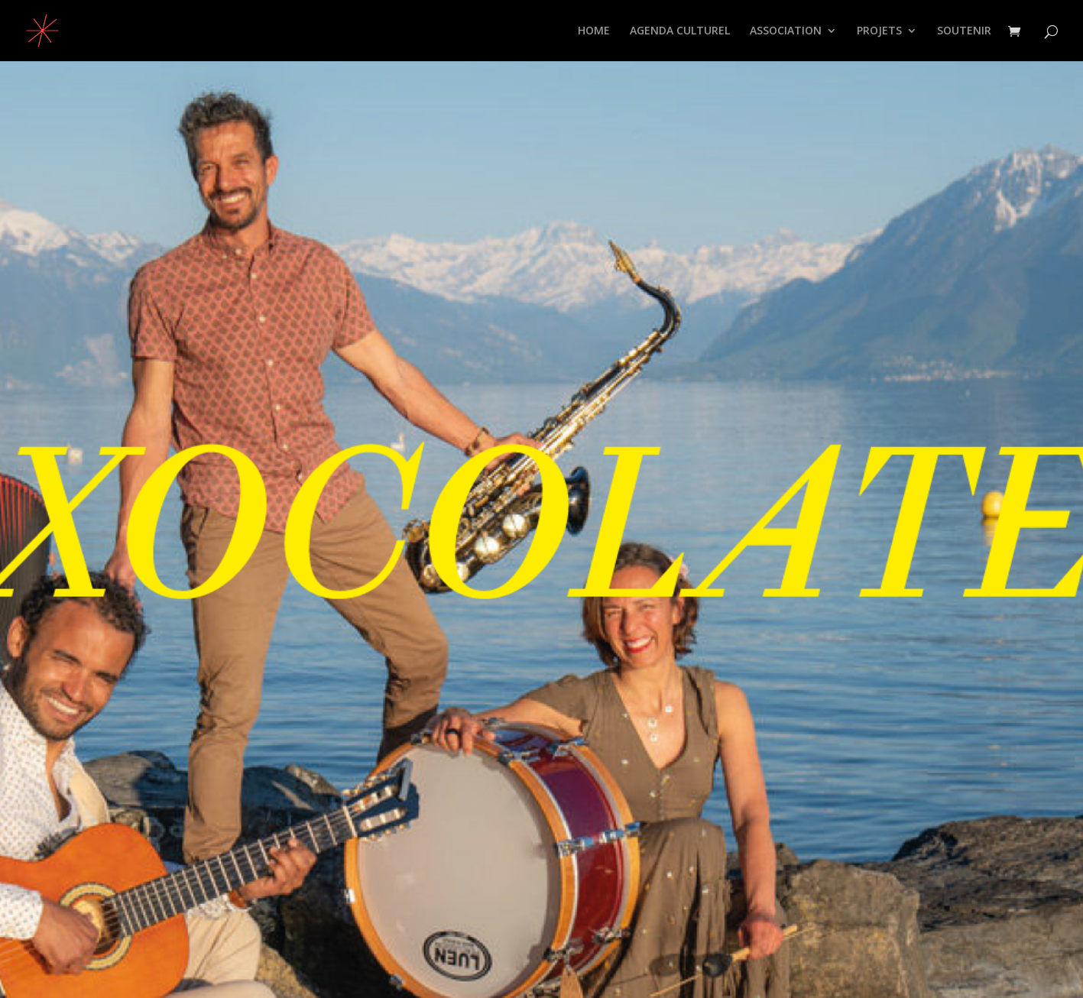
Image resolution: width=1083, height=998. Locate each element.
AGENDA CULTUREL (680, 31)
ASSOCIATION (786, 31)
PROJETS (879, 31)
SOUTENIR (964, 31)
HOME (594, 31)
